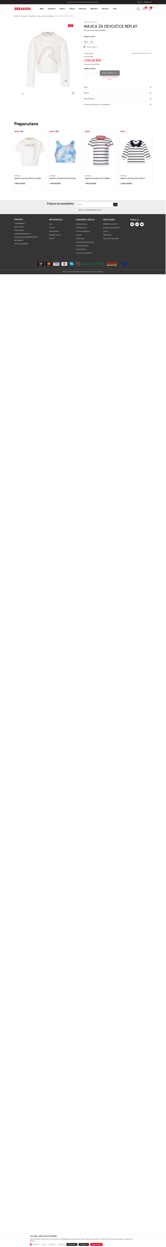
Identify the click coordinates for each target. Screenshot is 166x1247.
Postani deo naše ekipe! (111, 238)
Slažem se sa (90, 210)
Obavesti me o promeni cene (141, 53)
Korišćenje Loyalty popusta (111, 228)
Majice (39, 16)
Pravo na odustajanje (83, 231)
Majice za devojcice (48, 16)
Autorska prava (54, 231)
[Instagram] (137, 224)
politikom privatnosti (94, 210)
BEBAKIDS (17, 16)
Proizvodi (24, 16)
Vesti (50, 224)
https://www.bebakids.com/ (74, 271)
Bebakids (17, 176)
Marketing (62, 1244)
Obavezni (35, 1244)
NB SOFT (88, 271)
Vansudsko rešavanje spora (85, 242)
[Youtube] (142, 224)
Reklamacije (80, 238)
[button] (150, 8)
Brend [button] (117, 93)
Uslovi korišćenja (81, 228)
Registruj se (147, 2)
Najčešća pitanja (81, 224)
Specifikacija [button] (117, 98)
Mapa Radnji (107, 235)
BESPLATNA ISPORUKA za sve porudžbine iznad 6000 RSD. (83, 2)
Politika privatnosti (55, 235)
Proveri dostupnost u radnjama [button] (117, 104)
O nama (52, 228)
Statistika (52, 1244)
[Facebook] (132, 224)
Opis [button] (117, 87)
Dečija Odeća (32, 16)
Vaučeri (105, 231)
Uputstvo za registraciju (84, 253)
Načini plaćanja (81, 249)
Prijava (139, 2)
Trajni (44, 1244)
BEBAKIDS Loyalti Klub (110, 224)
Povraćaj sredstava (82, 246)
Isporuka (79, 235)
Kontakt (51, 238)
